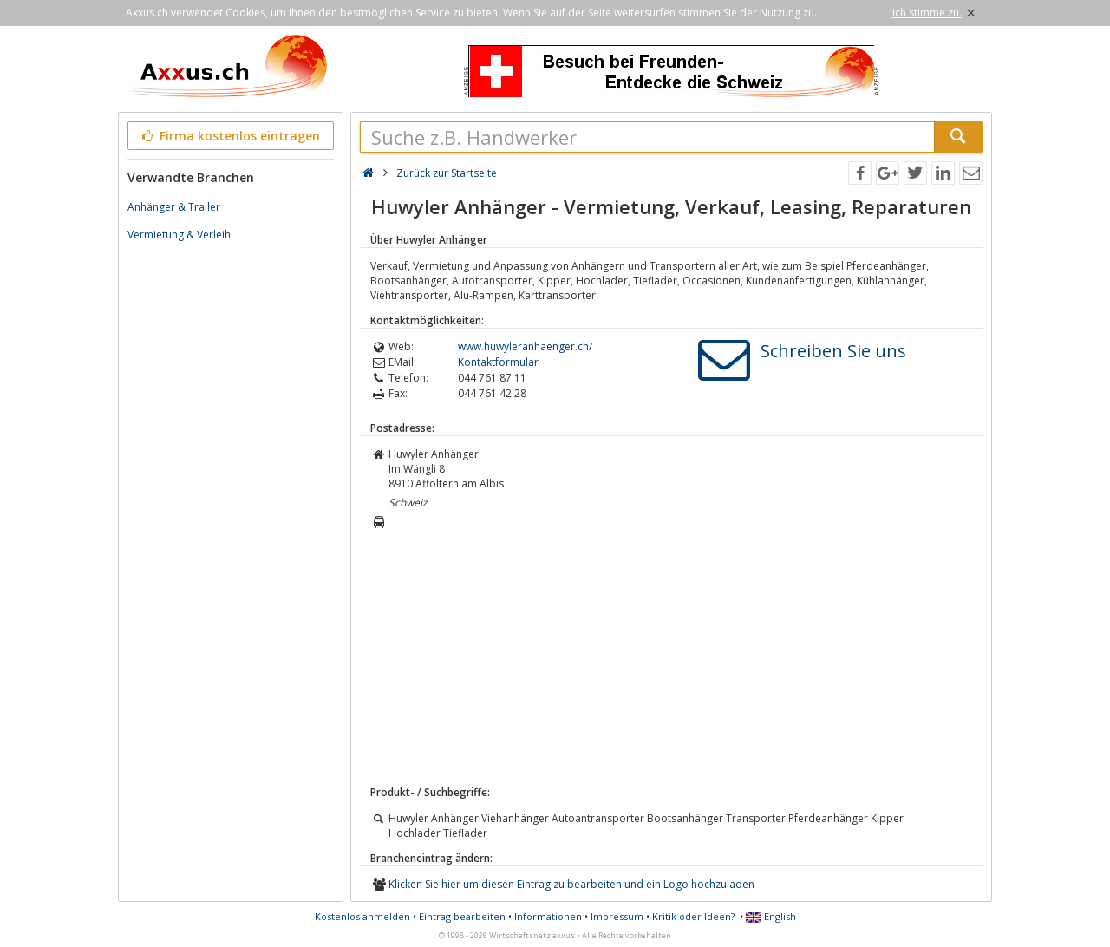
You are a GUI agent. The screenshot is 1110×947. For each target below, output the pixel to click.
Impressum (617, 916)
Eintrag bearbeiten (462, 916)
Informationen (548, 916)
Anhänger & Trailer (173, 206)
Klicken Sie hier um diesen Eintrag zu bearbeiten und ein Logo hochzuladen (571, 884)
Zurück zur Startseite (446, 173)
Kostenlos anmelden (362, 916)
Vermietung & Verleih (179, 234)
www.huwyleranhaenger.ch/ (525, 346)
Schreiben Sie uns (833, 350)
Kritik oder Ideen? (693, 916)
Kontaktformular (498, 362)
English (771, 916)
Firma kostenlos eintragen (229, 135)
